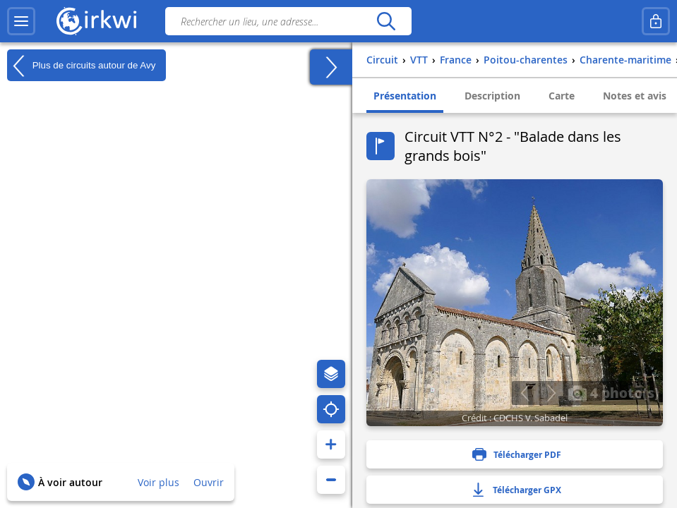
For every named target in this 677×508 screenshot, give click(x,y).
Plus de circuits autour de (81, 65)
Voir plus (158, 482)
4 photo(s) (613, 392)
